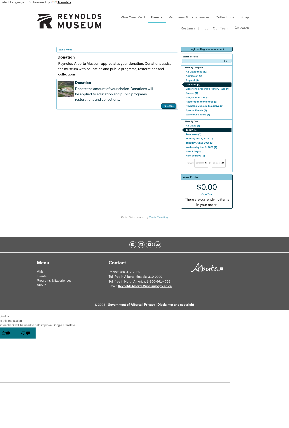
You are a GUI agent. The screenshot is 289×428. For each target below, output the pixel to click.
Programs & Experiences (189, 17)
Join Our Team (217, 28)
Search (242, 28)
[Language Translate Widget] (16, 2)
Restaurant (190, 28)
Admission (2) (194, 76)
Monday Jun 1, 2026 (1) (199, 138)
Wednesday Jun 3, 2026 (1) (201, 147)
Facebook (132, 244)
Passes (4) (192, 93)
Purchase (169, 106)
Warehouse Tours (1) (198, 114)
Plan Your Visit (133, 17)
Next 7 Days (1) (194, 151)
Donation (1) (193, 84)
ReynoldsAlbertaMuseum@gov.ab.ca (145, 286)
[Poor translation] (26, 333)
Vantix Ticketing (158, 217)
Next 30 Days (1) (195, 155)
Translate (61, 2)
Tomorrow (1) (193, 134)
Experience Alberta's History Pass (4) (207, 88)
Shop (245, 17)
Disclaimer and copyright (175, 304)
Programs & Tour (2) (197, 97)
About (41, 285)
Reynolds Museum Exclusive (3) (204, 106)
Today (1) (191, 129)
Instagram (140, 244)
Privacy (149, 304)
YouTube (148, 244)
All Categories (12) (196, 71)
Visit (40, 271)
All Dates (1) (193, 125)
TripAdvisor (157, 244)
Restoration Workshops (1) (201, 101)
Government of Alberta (125, 304)
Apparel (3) (192, 80)
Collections (225, 17)
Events (157, 17)
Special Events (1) (196, 110)
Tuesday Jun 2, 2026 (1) (199, 142)
